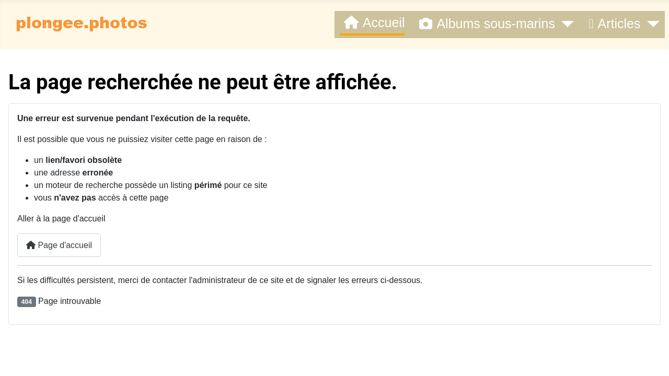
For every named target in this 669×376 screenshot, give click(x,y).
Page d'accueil (59, 245)
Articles (612, 23)
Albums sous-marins (485, 23)
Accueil (372, 22)
